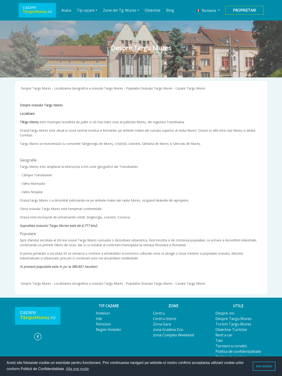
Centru (159, 313)
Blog (170, 10)
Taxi (219, 340)
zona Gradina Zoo (168, 329)
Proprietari (244, 10)
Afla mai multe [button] (77, 369)
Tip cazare (86, 10)
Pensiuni (103, 324)
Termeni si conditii (231, 345)
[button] (208, 10)
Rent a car (223, 335)
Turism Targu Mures (233, 324)
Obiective (152, 10)
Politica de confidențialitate (238, 351)
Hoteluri (103, 313)
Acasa (66, 10)
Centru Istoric (164, 318)
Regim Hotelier (108, 329)
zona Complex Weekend (173, 335)
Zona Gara (162, 324)
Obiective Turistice (231, 329)
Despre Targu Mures (233, 318)
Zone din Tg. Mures (119, 10)
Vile (99, 318)
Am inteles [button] (264, 366)
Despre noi (224, 313)
